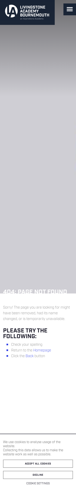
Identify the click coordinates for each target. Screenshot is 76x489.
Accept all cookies (38, 463)
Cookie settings (38, 483)
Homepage (42, 350)
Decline (38, 475)
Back (30, 356)
